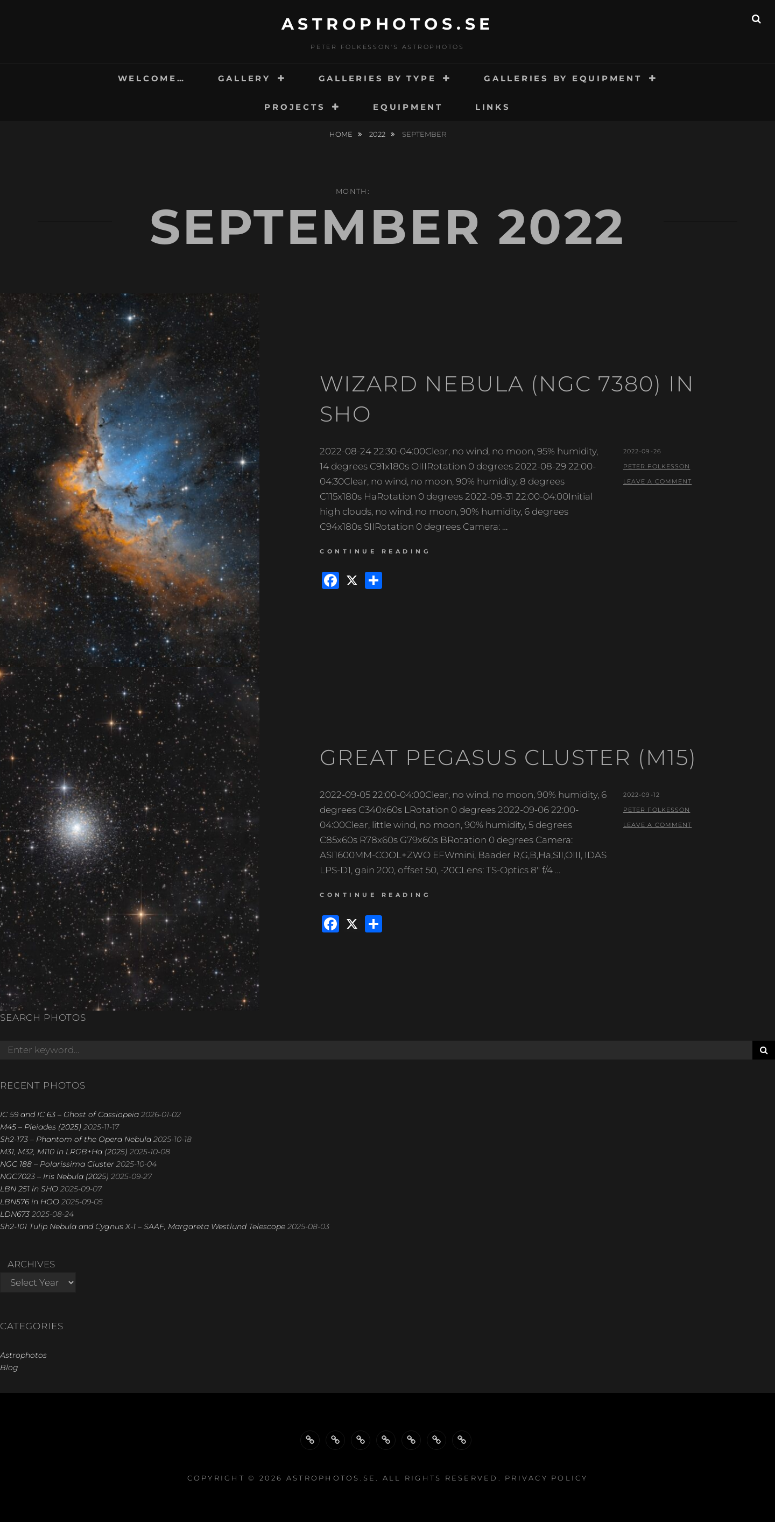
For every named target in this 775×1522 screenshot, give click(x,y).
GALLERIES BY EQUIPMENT (563, 78)
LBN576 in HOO (29, 1202)
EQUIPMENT (408, 107)
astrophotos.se (387, 24)
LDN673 (15, 1214)
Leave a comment (657, 481)
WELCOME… (152, 78)
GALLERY (244, 78)
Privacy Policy (546, 1478)
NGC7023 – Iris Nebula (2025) (54, 1176)
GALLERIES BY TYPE (377, 78)
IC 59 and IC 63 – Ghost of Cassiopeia (69, 1114)
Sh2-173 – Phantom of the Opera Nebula (75, 1139)
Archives (31, 1264)
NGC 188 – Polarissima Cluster (57, 1164)
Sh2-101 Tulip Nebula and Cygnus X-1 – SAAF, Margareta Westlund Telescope (142, 1226)
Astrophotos (23, 1355)
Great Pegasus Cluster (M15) (508, 757)
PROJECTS (294, 107)
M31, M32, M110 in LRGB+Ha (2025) (64, 1151)
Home (341, 134)
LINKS (493, 107)
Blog (9, 1367)
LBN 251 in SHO (29, 1189)
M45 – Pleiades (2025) (40, 1127)
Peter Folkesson (657, 466)
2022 (378, 134)
